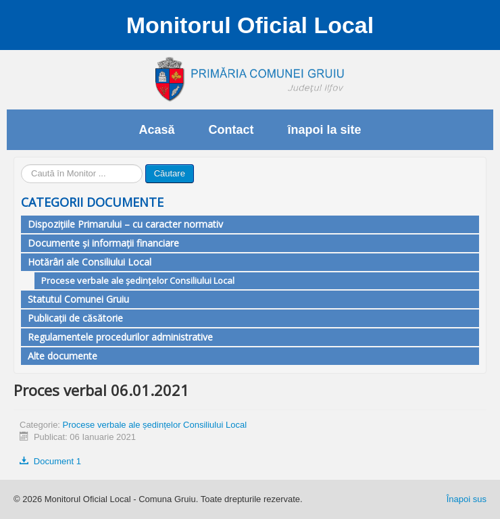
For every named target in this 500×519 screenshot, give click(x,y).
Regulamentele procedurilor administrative (120, 336)
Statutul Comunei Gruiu (78, 299)
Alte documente (62, 355)
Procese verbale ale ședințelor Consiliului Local (137, 280)
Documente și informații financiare (103, 243)
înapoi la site (324, 130)
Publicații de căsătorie (75, 318)
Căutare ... (21, 164)
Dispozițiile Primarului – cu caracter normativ (125, 224)
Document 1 (50, 461)
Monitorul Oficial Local (250, 25)
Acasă (156, 130)
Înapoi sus (466, 499)
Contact (231, 130)
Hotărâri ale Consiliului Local (89, 261)
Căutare (169, 173)
